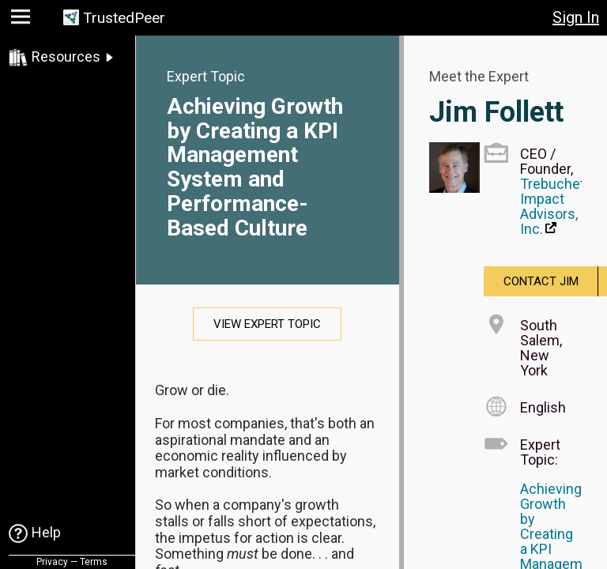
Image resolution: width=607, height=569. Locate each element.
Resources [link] (66, 56)
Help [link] (46, 532)
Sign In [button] (575, 17)
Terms (93, 561)
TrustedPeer (124, 18)
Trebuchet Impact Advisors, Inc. (552, 206)
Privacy (52, 561)
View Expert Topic (267, 324)
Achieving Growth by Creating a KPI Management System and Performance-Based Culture (255, 167)
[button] (22, 20)
